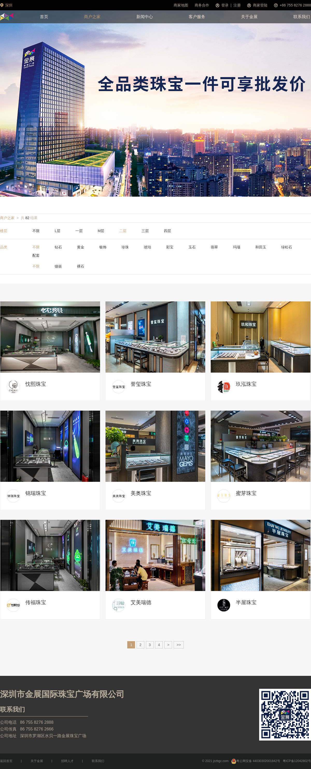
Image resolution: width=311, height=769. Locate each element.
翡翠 (214, 247)
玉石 (192, 247)
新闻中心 (144, 16)
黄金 (80, 247)
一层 (79, 231)
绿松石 (286, 247)
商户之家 (92, 16)
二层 (122, 231)
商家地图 (181, 5)
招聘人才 (67, 761)
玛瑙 (236, 247)
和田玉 (260, 247)
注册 (237, 5)
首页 (44, 16)
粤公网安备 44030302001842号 (255, 761)
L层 (57, 231)
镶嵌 (58, 266)
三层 (145, 231)
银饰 (103, 247)
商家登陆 (260, 5)
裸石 (80, 266)
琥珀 (147, 247)
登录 (225, 5)
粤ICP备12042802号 (297, 761)
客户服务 (197, 16)
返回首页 (6, 761)
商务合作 (202, 5)
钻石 (58, 247)
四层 (167, 231)
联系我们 (301, 16)
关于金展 (249, 16)
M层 (101, 231)
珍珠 (125, 247)
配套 (36, 255)
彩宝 (169, 247)
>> (178, 645)
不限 (36, 231)
